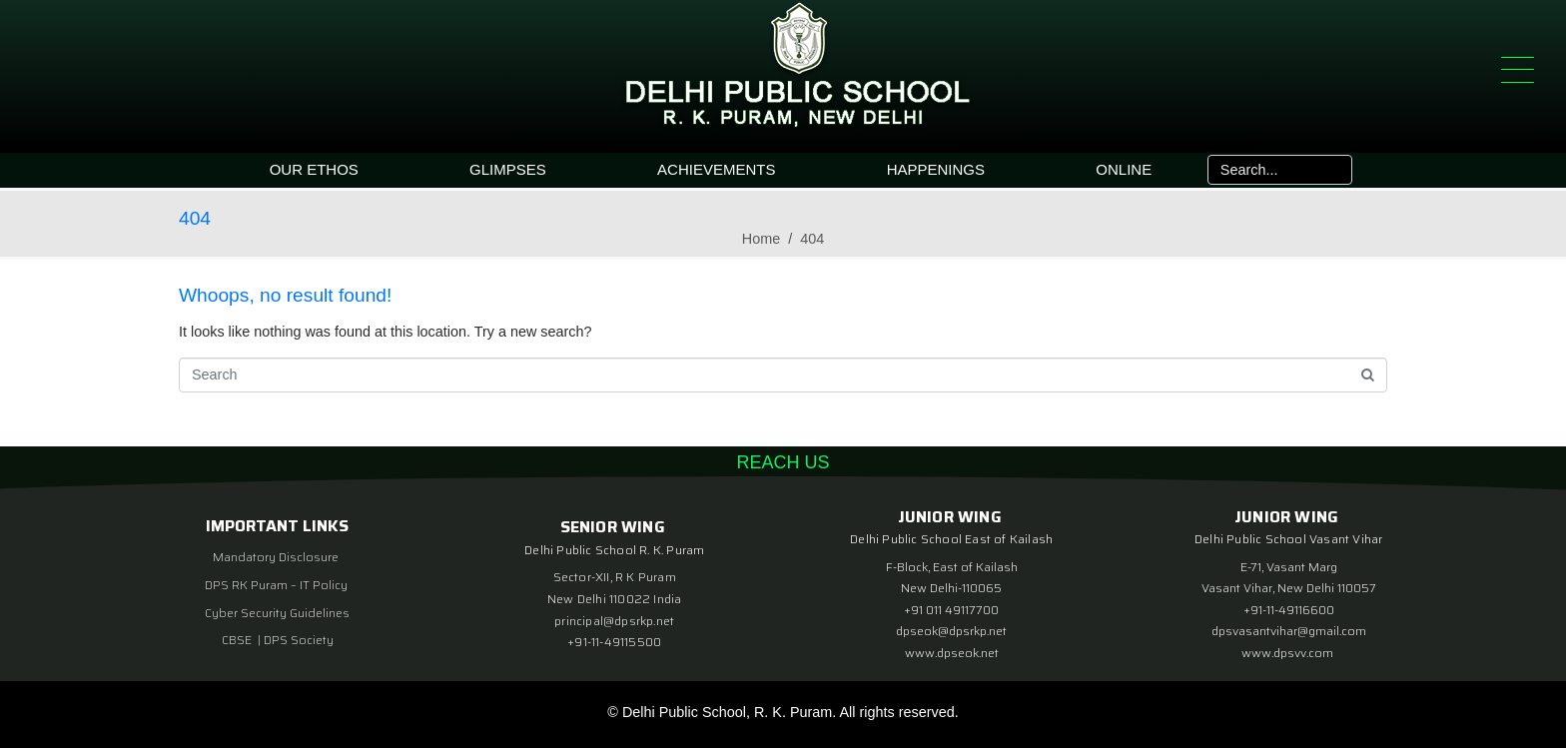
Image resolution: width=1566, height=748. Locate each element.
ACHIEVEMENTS (716, 169)
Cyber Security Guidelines (277, 612)
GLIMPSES (507, 169)
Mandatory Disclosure (276, 556)
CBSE (238, 639)
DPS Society (299, 639)
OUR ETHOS (314, 169)
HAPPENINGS (936, 169)
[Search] (1332, 170)
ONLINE (1124, 169)
